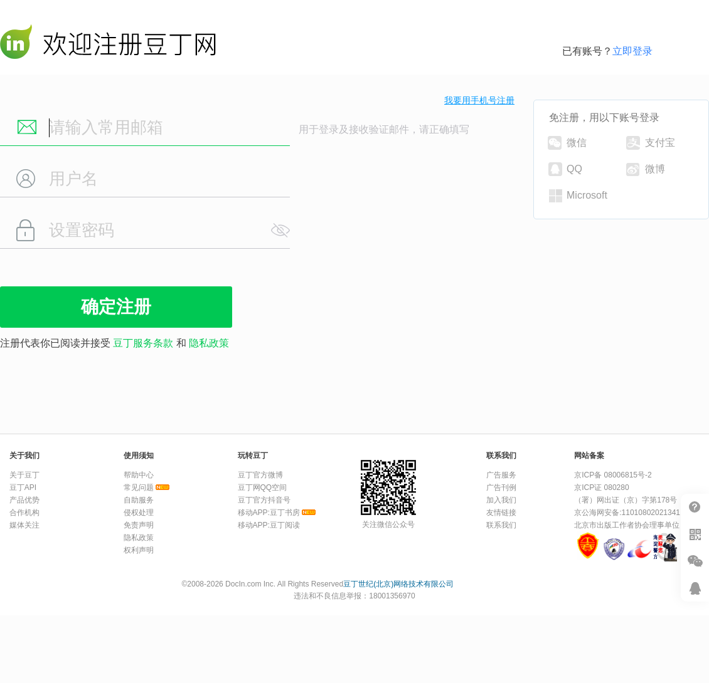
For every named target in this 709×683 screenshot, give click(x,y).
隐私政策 (209, 343)
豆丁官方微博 (260, 475)
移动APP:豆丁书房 (269, 512)
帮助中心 (695, 507)
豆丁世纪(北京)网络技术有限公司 (398, 584)
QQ (565, 169)
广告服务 (501, 475)
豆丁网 (108, 44)
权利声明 (139, 550)
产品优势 (24, 500)
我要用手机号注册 (479, 100)
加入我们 (501, 500)
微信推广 (695, 561)
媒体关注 (24, 525)
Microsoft (578, 195)
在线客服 (695, 588)
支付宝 (650, 143)
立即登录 (632, 51)
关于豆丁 (24, 475)
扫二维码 (695, 534)
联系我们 (501, 525)
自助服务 (139, 500)
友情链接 (501, 512)
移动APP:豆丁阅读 (269, 525)
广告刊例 (501, 487)
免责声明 (139, 525)
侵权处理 (139, 512)
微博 (645, 169)
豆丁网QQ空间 (262, 487)
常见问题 (139, 487)
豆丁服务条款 (143, 343)
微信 (567, 143)
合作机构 (24, 512)
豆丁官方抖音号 (264, 500)
